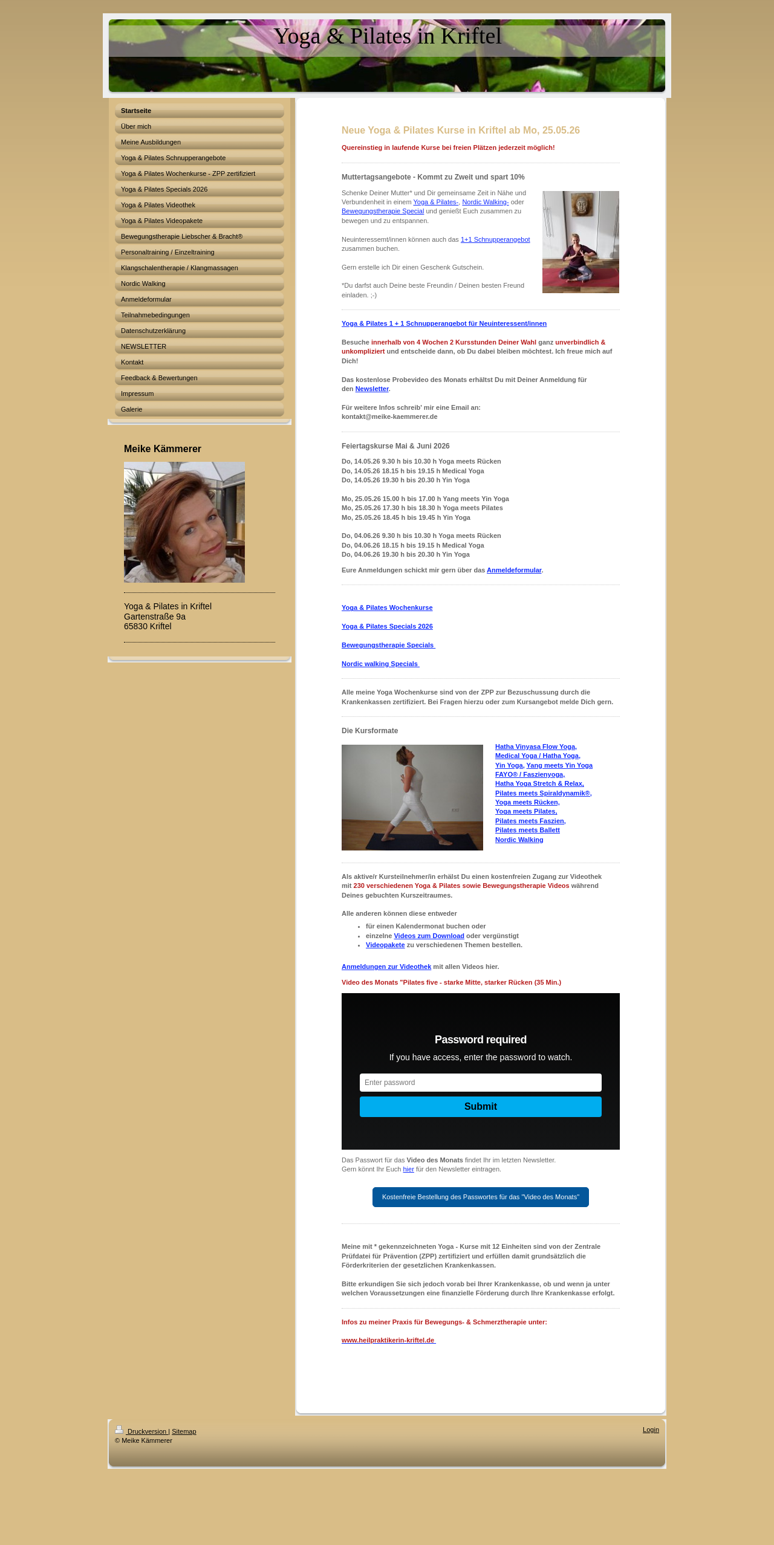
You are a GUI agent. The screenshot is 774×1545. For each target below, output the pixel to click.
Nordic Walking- (485, 202)
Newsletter (372, 388)
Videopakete (385, 944)
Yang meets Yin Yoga (560, 765)
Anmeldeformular (514, 570)
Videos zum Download (429, 935)
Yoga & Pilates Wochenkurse (387, 607)
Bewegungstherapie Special (383, 211)
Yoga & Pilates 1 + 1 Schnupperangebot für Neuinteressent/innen (444, 323)
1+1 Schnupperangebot (495, 239)
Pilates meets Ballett (527, 830)
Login (651, 1429)
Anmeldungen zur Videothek (386, 966)
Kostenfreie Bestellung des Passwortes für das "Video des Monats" (480, 1196)
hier (408, 1169)
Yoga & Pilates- (435, 202)
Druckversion (141, 1431)
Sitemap (184, 1431)
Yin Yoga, (510, 765)
